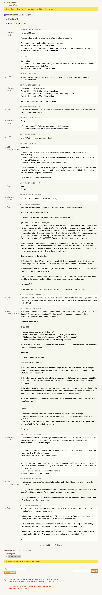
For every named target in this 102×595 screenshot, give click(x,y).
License (43, 581)
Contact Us (50, 581)
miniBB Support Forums (15, 15)
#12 (21, 308)
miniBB (12, 2)
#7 (21, 144)
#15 (21, 505)
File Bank (42, 9)
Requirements (24, 579)
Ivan (8, 147)
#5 (21, 117)
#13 (21, 434)
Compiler (11, 581)
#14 (21, 478)
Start (7, 9)
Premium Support (35, 581)
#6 (21, 134)
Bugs (28, 15)
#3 (21, 85)
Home (10, 579)
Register (20, 9)
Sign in (13, 9)
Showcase (44, 579)
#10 (21, 204)
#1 (21, 29)
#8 (21, 183)
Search (27, 9)
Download (37, 579)
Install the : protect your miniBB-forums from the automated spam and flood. (30, 587)
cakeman (10, 32)
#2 (21, 74)
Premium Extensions (22, 581)
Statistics (34, 9)
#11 (21, 294)
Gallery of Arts (53, 579)
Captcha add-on (21, 586)
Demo (31, 579)
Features (16, 579)
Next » (26, 23)
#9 (21, 194)
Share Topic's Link (14, 556)
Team (9, 77)
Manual (50, 9)
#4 (21, 106)
